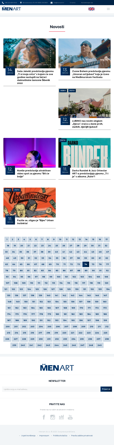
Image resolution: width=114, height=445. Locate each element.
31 (99, 245)
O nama (72, 3)
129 (69, 289)
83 (42, 270)
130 (77, 289)
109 (23, 283)
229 (32, 339)
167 (57, 308)
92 (107, 270)
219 (56, 333)
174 (9, 314)
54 (50, 258)
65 (21, 264)
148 (9, 301)
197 (89, 320)
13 (80, 239)
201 (16, 326)
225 (105, 333)
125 (37, 289)
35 (20, 252)
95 (22, 277)
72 (71, 264)
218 (48, 333)
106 (106, 277)
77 (107, 264)
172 (97, 308)
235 (82, 339)
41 (63, 252)
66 (28, 264)
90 (93, 270)
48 (7, 258)
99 (51, 277)
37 (35, 252)
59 (85, 258)
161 (9, 308)
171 (89, 308)
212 (106, 326)
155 (65, 301)
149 (18, 301)
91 (100, 270)
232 (57, 339)
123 (21, 289)
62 (107, 258)
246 (74, 345)
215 (24, 333)
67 (35, 264)
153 (49, 301)
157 (80, 301)
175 (17, 314)
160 (104, 301)
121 (5, 289)
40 (56, 252)
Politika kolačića (60, 435)
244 (57, 345)
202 (24, 326)
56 (64, 258)
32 (106, 245)
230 (41, 339)
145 (89, 295)
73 (78, 264)
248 (91, 345)
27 (71, 245)
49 (14, 258)
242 (39, 345)
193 (56, 320)
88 (78, 270)
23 (42, 245)
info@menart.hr (57, 3)
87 (71, 270)
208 (75, 326)
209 (83, 326)
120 (106, 283)
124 (29, 289)
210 (91, 326)
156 (72, 301)
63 (6, 264)
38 (42, 252)
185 (97, 314)
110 (31, 283)
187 (9, 320)
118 (91, 283)
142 (64, 295)
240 (23, 345)
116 (76, 283)
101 (66, 277)
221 (72, 333)
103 (82, 277)
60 (92, 258)
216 (32, 333)
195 (73, 320)
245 (65, 345)
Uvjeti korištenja (28, 435)
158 (88, 301)
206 (58, 326)
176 (25, 314)
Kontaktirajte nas (87, 3)
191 (41, 320)
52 (36, 258)
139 (40, 295)
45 (92, 252)
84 (49, 270)
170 (81, 308)
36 (27, 252)
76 (100, 264)
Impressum (44, 435)
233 (65, 339)
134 (108, 289)
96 (29, 277)
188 (17, 320)
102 (74, 277)
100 (58, 277)
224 (97, 333)
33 (6, 252)
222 (80, 333)
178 (41, 314)
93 (7, 277)
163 (24, 308)
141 (56, 295)
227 (16, 339)
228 (24, 339)
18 (8, 245)
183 (81, 314)
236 (90, 339)
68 (43, 264)
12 (73, 239)
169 (73, 308)
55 (57, 258)
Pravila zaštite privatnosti (82, 435)
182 (73, 314)
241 (31, 345)
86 (64, 270)
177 (33, 314)
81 (28, 270)
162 (16, 308)
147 (105, 295)
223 (89, 333)
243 (48, 345)
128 (61, 289)
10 (60, 239)
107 (7, 283)
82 (35, 270)
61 (100, 258)
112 (46, 283)
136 (16, 295)
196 (81, 320)
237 (98, 339)
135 (8, 295)
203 (32, 326)
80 (21, 270)
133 (100, 289)
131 (84, 289)
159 (96, 301)
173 (105, 308)
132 (92, 289)
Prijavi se (106, 389)
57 (71, 258)
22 (35, 245)
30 (92, 245)
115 (68, 283)
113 (53, 283)
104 (90, 277)
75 (93, 264)
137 (24, 295)
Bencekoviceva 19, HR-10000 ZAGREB (33, 3)
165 (41, 308)
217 (40, 333)
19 (15, 245)
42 (70, 252)
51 (29, 258)
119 (98, 283)
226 (7, 339)
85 (57, 270)
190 (33, 320)
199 (105, 320)
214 (16, 333)
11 (66, 239)
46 (100, 252)
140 (48, 295)
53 (43, 258)
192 (48, 320)
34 (13, 252)
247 (82, 345)
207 (66, 326)
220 (64, 333)
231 (48, 339)
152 (41, 301)
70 (57, 264)
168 (65, 308)
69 (50, 264)
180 (57, 314)
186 (105, 314)
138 (32, 295)
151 (33, 301)
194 (65, 320)
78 (6, 270)
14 (86, 239)
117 (83, 283)
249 (100, 345)
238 (107, 339)
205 (49, 326)
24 (49, 245)
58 (78, 258)
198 (97, 320)
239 (14, 345)
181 (65, 314)
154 (57, 301)
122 (13, 289)
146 (97, 295)
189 (25, 320)
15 (93, 239)
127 (53, 289)
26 (63, 245)
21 (29, 245)
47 (107, 252)
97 (36, 277)
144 (81, 295)
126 (45, 289)
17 (107, 239)
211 (99, 326)
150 (26, 301)
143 (72, 295)
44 (85, 252)
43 (78, 252)
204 (41, 326)
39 (49, 252)
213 (8, 333)
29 (85, 245)
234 (73, 339)
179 (49, 314)
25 (56, 245)
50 (22, 258)
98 (43, 277)
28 (78, 245)
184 (89, 314)
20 (21, 245)
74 (85, 264)
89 (86, 270)
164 (33, 308)
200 (8, 326)
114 (61, 283)
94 (14, 277)
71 (64, 264)
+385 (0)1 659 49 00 (9, 3)
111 (39, 283)
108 (15, 283)
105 (98, 277)
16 (100, 239)
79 (14, 270)
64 (13, 264)
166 (49, 308)
